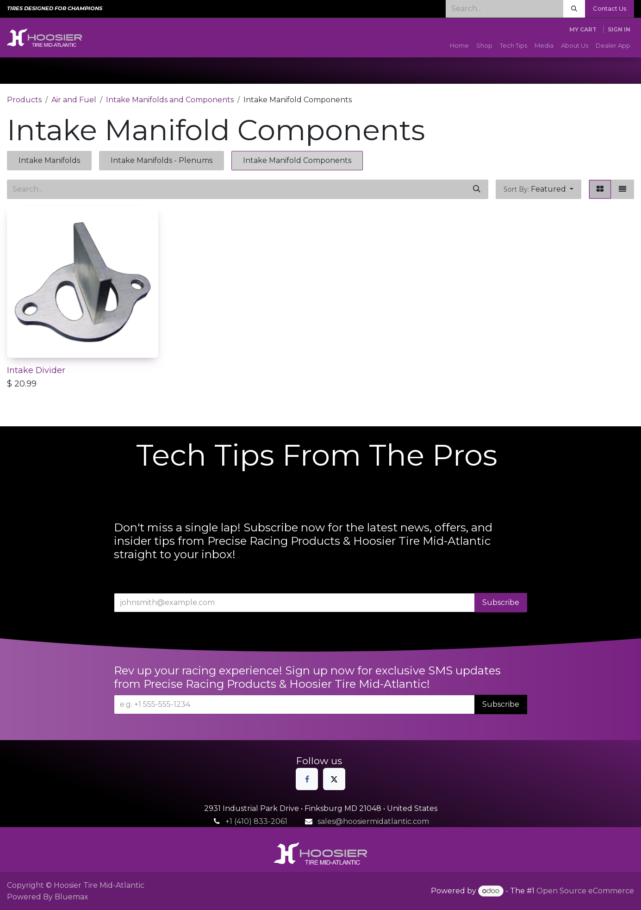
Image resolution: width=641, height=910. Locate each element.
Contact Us (609, 8)
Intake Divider (36, 370)
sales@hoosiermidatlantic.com (373, 821)
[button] (538, 189)
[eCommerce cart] (583, 29)
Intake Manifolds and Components (170, 99)
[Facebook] (307, 779)
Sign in (619, 29)
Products (24, 99)
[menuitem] (459, 45)
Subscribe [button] (500, 602)
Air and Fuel (73, 99)
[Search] (574, 9)
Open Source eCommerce (585, 890)
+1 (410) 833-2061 (256, 821)
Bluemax (71, 896)
